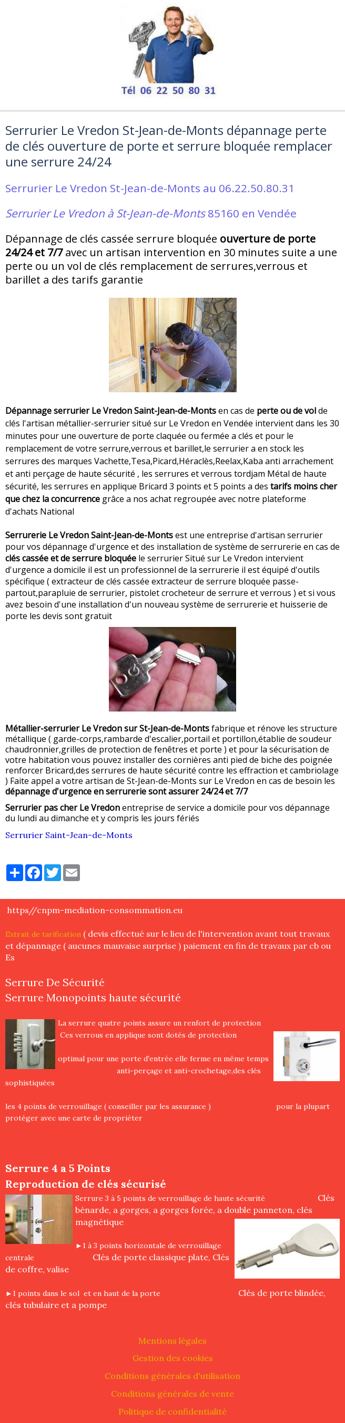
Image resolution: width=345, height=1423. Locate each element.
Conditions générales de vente (172, 1393)
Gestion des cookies (173, 1358)
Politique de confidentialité (172, 1411)
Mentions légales (172, 1340)
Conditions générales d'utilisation (172, 1375)
